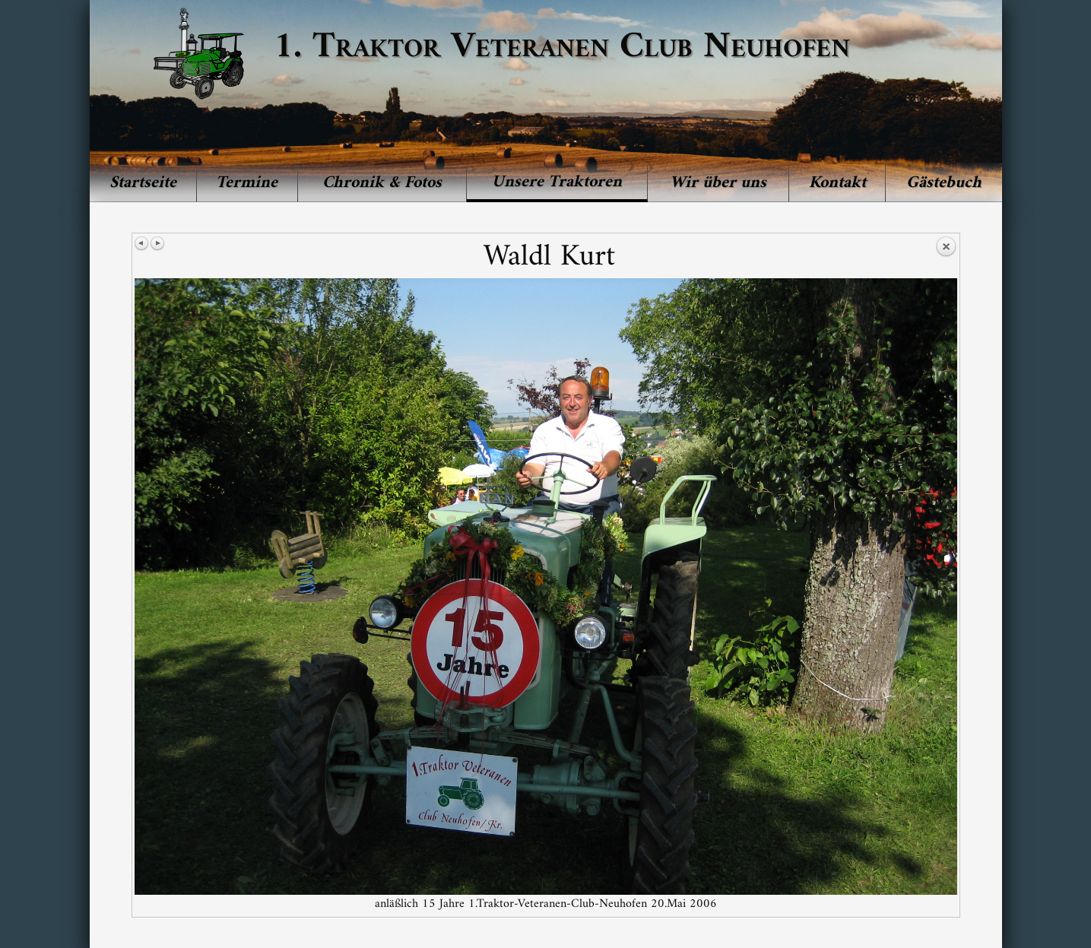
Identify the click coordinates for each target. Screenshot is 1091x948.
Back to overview (945, 247)
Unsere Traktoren (557, 182)
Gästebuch (944, 183)
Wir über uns (718, 183)
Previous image (142, 243)
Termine (247, 183)
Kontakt (837, 183)
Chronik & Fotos (382, 183)
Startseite (142, 183)
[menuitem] (143, 183)
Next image (157, 243)
